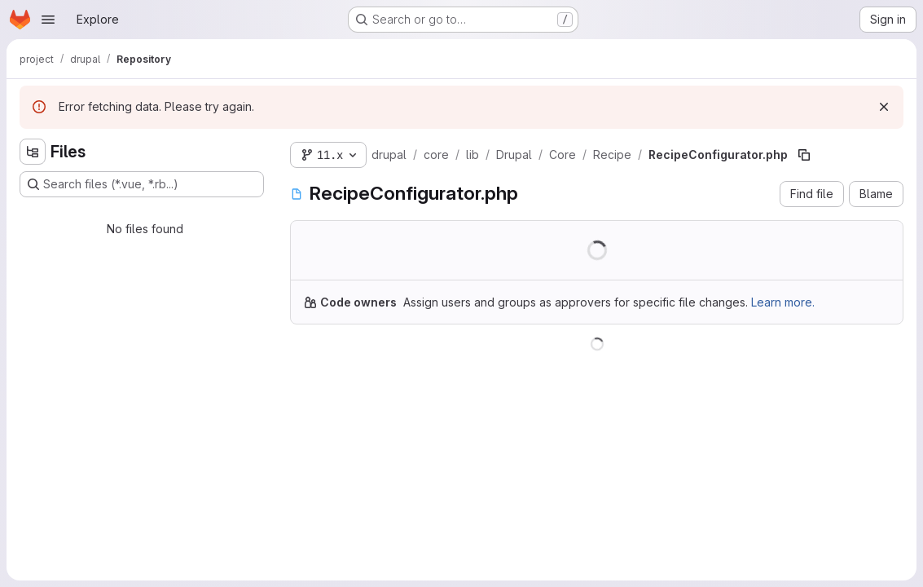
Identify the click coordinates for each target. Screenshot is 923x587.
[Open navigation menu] (48, 20)
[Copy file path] (804, 155)
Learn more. (783, 302)
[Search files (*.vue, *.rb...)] (142, 184)
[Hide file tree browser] (33, 152)
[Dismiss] (884, 107)
